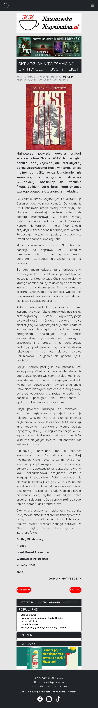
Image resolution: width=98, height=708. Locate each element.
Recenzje (67, 77)
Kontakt (72, 691)
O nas (22, 691)
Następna (75, 589)
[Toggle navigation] (92, 5)
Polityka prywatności (39, 691)
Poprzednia (24, 589)
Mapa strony (58, 691)
